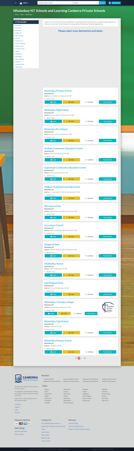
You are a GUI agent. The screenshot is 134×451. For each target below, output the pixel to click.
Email (53, 102)
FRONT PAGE (19, 434)
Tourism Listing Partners (70, 379)
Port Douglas (87, 396)
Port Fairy (105, 398)
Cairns (66, 396)
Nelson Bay (48, 394)
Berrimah (18, 28)
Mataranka (18, 67)
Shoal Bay (67, 398)
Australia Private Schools (90, 381)
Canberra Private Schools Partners (79, 429)
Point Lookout (87, 398)
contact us (57, 423)
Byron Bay (67, 394)
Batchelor (18, 25)
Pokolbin (47, 403)
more (83, 358)
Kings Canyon (19, 46)
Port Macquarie (68, 403)
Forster (104, 396)
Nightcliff (18, 33)
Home (16, 14)
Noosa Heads (106, 394)
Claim (71, 102)
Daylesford (48, 398)
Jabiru (17, 51)
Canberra (18, 62)
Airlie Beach (67, 400)
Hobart (85, 391)
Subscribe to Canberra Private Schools (53, 426)
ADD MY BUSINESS (21, 431)
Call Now (89, 102)
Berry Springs (19, 59)
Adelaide (104, 389)
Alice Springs (19, 35)
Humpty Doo (19, 41)
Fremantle (47, 400)
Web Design (45, 435)
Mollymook (86, 400)
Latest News (45, 432)
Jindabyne (86, 394)
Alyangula (18, 56)
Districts (17, 412)
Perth (46, 391)
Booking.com (17, 19)
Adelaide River (19, 64)
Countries (18, 404)
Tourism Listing (48, 379)
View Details (107, 102)
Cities (22, 14)
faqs (48, 438)
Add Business (116, 3)
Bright (46, 396)
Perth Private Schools (109, 381)
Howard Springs (20, 43)
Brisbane (85, 389)
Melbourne (67, 389)
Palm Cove (105, 400)
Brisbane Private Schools (90, 379)
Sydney (46, 389)
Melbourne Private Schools (52, 381)
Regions (17, 407)
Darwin (17, 38)
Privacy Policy (46, 441)
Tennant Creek (19, 49)
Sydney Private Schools (109, 379)
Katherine (18, 30)
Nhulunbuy (28, 14)
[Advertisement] (80, 60)
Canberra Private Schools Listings (102, 449)
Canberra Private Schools (71, 381)
